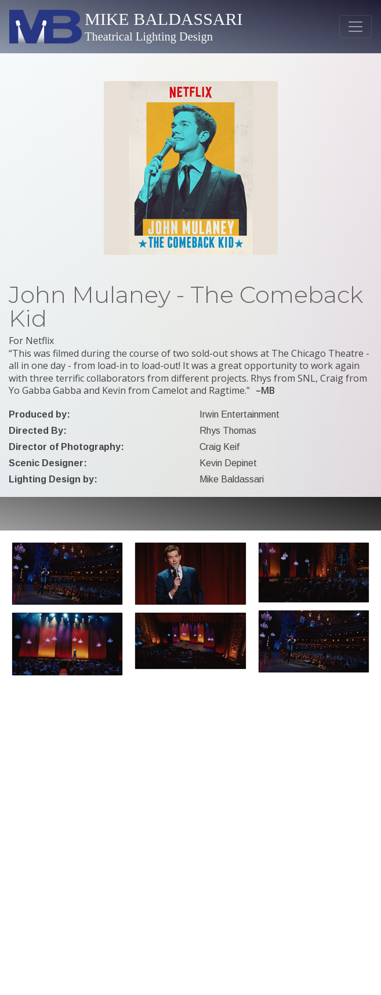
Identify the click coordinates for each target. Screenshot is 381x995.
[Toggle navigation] (355, 26)
